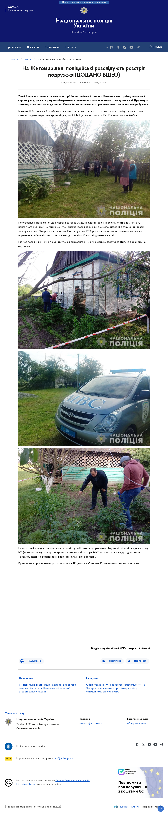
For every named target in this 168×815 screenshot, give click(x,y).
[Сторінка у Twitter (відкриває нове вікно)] (118, 47)
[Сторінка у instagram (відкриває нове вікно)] (125, 47)
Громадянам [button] (52, 47)
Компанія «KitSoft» (130, 807)
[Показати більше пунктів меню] (107, 47)
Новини (28, 59)
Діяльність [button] (33, 47)
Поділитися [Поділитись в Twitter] (141, 661)
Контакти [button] (70, 47)
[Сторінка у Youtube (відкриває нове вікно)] (131, 47)
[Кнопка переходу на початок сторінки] (156, 808)
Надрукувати (31, 661)
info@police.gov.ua (137, 723)
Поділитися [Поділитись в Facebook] (118, 661)
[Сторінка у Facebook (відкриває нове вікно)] (111, 47)
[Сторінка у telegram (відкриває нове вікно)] (138, 47)
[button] (17, 713)
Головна (14, 59)
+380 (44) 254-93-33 (91, 723)
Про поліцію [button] (14, 47)
